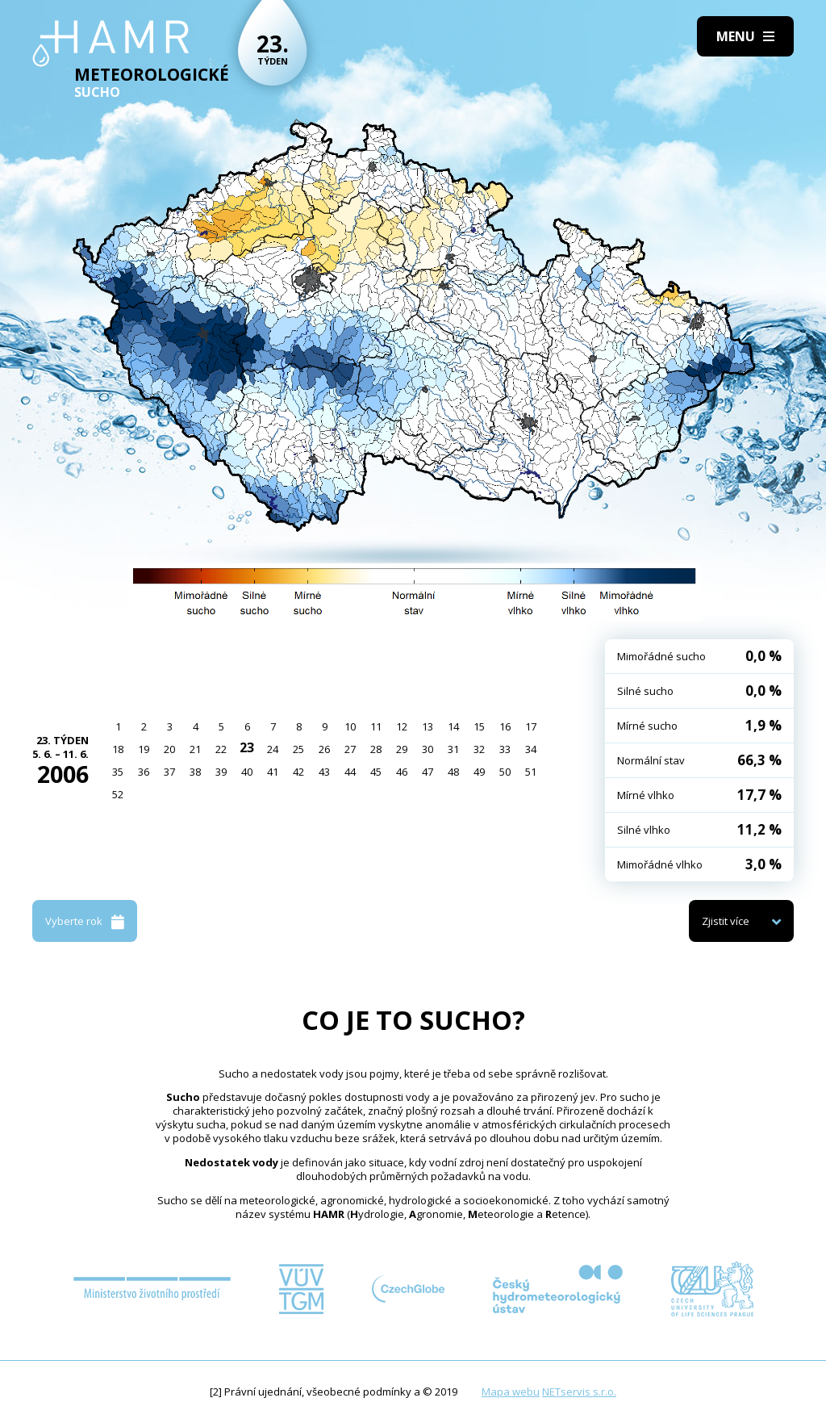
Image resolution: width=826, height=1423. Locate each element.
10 (350, 726)
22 (221, 749)
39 (221, 771)
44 (350, 771)
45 (376, 771)
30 (427, 749)
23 (247, 747)
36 (143, 771)
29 (401, 749)
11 (376, 726)
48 (453, 771)
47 (427, 771)
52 (117, 794)
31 (453, 749)
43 (324, 771)
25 (298, 749)
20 (169, 749)
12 (401, 726)
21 (195, 749)
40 (246, 771)
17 (530, 726)
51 (530, 771)
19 (143, 749)
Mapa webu (511, 1391)
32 (479, 749)
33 (505, 749)
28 (376, 749)
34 (530, 749)
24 (272, 749)
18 (117, 749)
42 (298, 771)
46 (401, 771)
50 (505, 771)
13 (427, 726)
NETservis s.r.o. (579, 1391)
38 (195, 771)
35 (117, 771)
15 (479, 726)
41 (272, 771)
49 (479, 771)
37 (169, 771)
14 (453, 726)
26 (324, 749)
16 (505, 726)
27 (350, 749)
